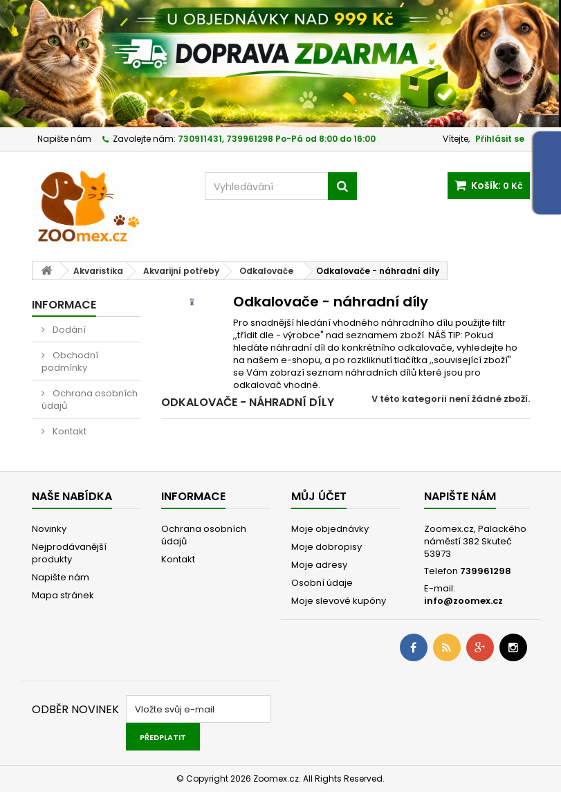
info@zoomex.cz (463, 600)
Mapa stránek (63, 595)
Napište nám (64, 139)
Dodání (68, 329)
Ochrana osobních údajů (90, 399)
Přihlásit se (499, 139)
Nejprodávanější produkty (69, 553)
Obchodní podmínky (70, 361)
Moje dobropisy (326, 546)
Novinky (49, 528)
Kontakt (68, 431)
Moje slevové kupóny (338, 600)
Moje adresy (319, 564)
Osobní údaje (322, 582)
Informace (64, 305)
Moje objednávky (330, 528)
